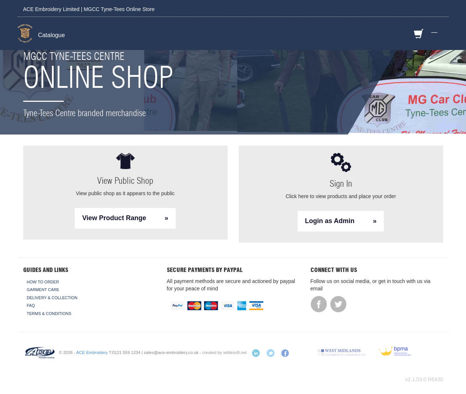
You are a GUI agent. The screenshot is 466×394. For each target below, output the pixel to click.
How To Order (43, 282)
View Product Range (114, 218)
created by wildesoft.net (224, 352)
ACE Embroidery (92, 352)
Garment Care (43, 289)
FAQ (31, 305)
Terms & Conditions (49, 313)
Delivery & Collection (52, 298)
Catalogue (51, 35)
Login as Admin (329, 221)
